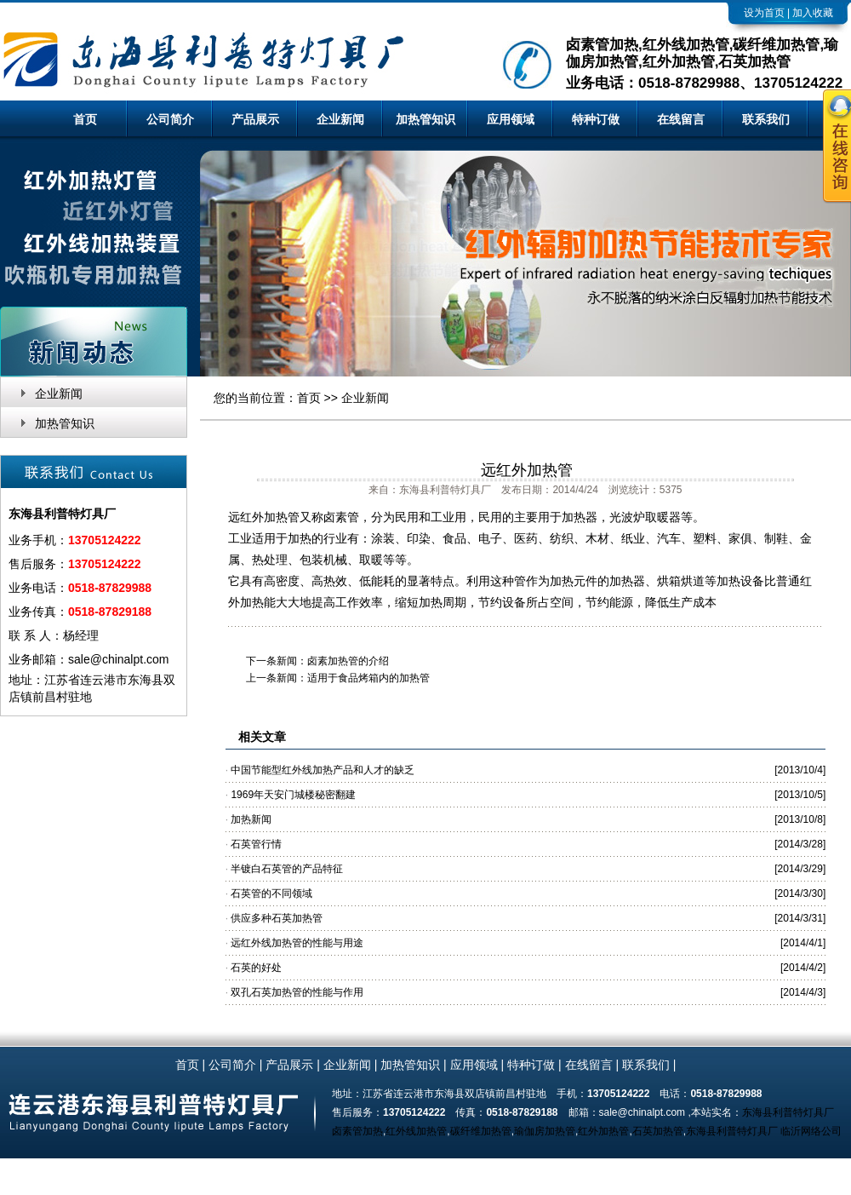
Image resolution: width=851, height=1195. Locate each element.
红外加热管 (603, 1131)
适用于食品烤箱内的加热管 (368, 678)
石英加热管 (657, 1131)
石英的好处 (256, 968)
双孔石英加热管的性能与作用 (297, 992)
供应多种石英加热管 (277, 918)
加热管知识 (425, 119)
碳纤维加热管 (480, 1131)
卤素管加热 (357, 1131)
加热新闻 (251, 819)
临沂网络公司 (811, 1131)
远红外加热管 (527, 470)
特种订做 (596, 119)
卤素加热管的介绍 (348, 661)
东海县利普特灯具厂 (788, 1112)
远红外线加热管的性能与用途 (297, 943)
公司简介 (170, 119)
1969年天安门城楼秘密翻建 (293, 795)
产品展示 (255, 119)
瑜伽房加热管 (544, 1131)
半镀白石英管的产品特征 (287, 869)
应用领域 (510, 119)
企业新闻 (340, 119)
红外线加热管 (416, 1131)
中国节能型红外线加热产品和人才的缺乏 (322, 770)
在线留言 (681, 119)
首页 (85, 119)
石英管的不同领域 (271, 893)
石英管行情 (256, 844)
